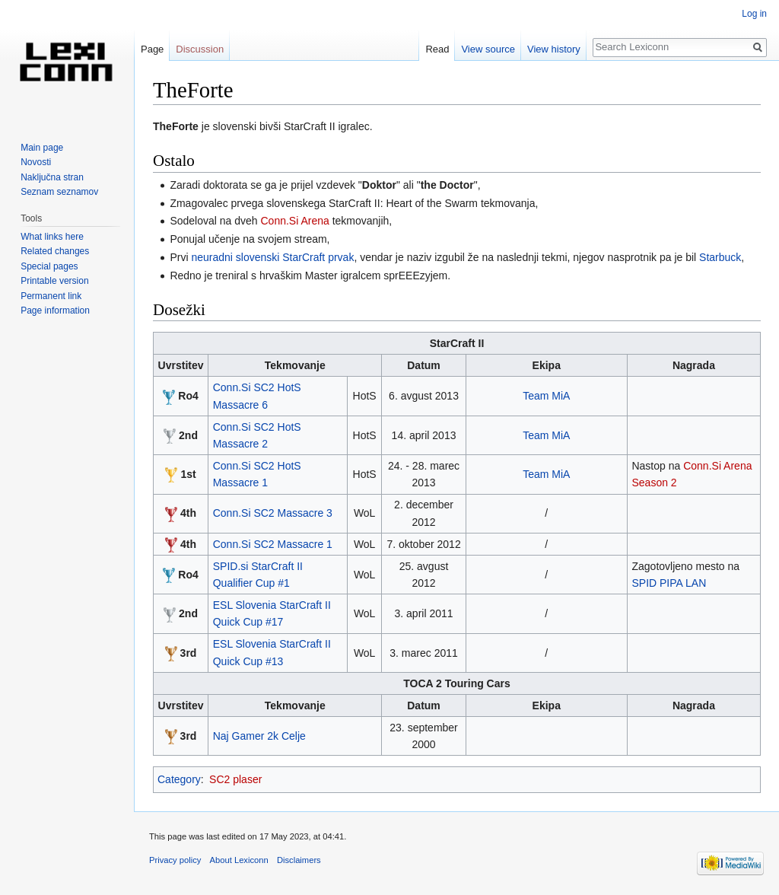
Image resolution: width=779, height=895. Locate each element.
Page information (55, 310)
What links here (52, 236)
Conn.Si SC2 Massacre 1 (272, 544)
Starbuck (720, 257)
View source (488, 49)
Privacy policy (175, 860)
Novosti (36, 162)
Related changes (55, 251)
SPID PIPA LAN (668, 583)
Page (152, 49)
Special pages (49, 266)
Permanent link (51, 296)
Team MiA (546, 396)
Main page (42, 147)
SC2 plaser (235, 779)
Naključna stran (52, 177)
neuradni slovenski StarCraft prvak (272, 257)
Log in (754, 13)
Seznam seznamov (59, 191)
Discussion (200, 49)
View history (553, 49)
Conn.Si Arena (294, 221)
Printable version (54, 281)
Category (179, 779)
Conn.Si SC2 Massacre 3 (272, 513)
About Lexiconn (239, 860)
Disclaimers (299, 860)
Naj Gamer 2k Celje (259, 736)
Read (437, 49)
